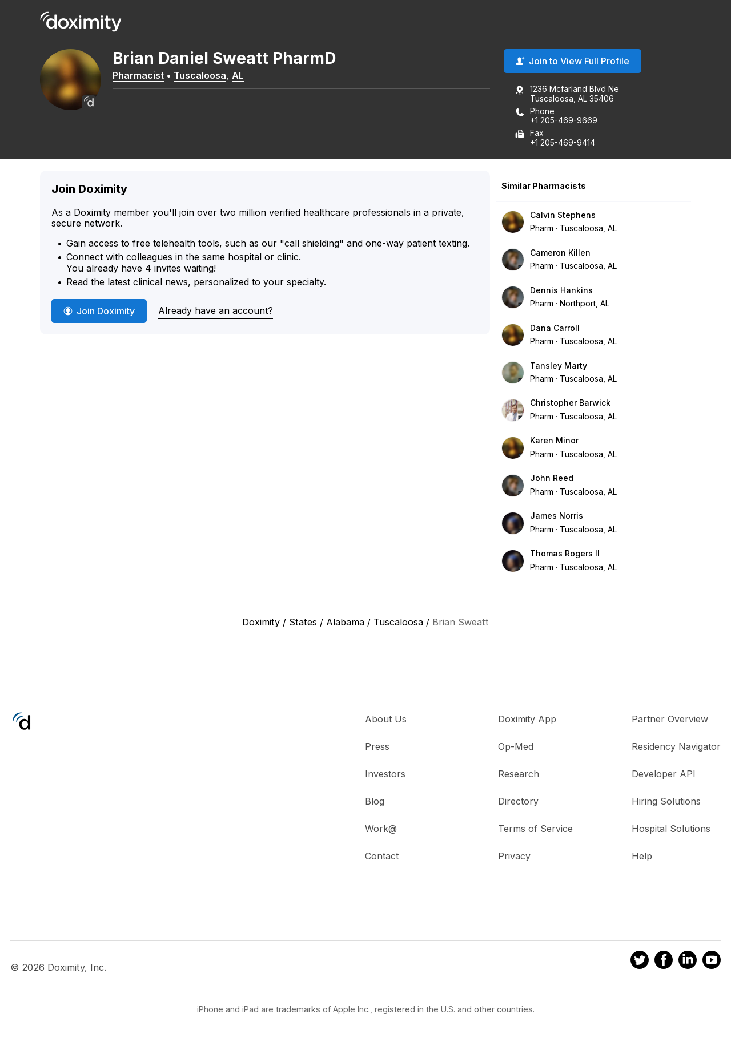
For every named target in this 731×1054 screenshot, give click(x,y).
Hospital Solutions (671, 829)
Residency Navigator (676, 747)
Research (518, 775)
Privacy (514, 857)
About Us (386, 720)
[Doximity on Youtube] (711, 963)
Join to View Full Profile (572, 62)
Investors (385, 775)
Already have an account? (215, 311)
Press (377, 747)
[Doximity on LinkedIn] (687, 963)
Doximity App (527, 720)
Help (642, 857)
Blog (374, 802)
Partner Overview (670, 720)
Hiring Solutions (666, 802)
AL (245, 76)
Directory (518, 802)
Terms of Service (535, 829)
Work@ (381, 829)
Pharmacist (145, 76)
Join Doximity (99, 312)
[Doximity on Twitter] (639, 963)
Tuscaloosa (207, 76)
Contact (382, 857)
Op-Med (515, 747)
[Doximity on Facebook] (663, 963)
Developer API (664, 775)
